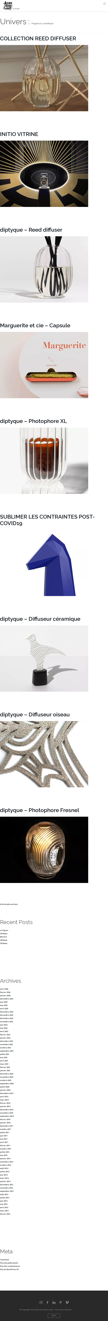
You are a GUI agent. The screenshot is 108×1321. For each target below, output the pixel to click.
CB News (3, 933)
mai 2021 (3, 1057)
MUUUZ (3, 937)
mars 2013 (4, 1210)
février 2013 (5, 1214)
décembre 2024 (6, 1012)
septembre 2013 (7, 1191)
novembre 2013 (6, 1188)
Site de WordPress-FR (9, 1269)
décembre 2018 (6, 1109)
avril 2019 (4, 1096)
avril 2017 (4, 1142)
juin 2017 (3, 1135)
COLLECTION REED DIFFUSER (38, 38)
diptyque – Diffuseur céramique (40, 619)
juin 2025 (3, 1002)
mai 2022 (3, 1028)
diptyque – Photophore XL (33, 421)
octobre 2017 (5, 1129)
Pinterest (60, 1302)
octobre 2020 (5, 1080)
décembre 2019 (6, 1093)
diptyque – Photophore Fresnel (39, 810)
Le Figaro (4, 930)
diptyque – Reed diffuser (31, 229)
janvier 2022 (5, 1038)
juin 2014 (3, 1175)
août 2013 (4, 1194)
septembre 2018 (7, 1116)
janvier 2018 (5, 1122)
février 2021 (5, 1067)
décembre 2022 (6, 1018)
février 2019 (5, 1103)
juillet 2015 (4, 1152)
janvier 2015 (5, 1158)
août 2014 (4, 1168)
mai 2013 (3, 1204)
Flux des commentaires (10, 1266)
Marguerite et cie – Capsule (35, 325)
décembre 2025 (6, 999)
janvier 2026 (5, 995)
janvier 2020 (5, 1090)
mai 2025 (3, 1005)
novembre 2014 (6, 1162)
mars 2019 (4, 1100)
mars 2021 (4, 1064)
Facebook (47, 1302)
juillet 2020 (4, 1087)
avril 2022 (4, 1031)
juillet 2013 (4, 1197)
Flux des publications (9, 1263)
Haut (54, 1316)
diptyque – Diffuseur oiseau (35, 714)
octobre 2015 (5, 1149)
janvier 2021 (5, 1070)
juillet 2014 (4, 1171)
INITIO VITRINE (19, 134)
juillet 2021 (4, 1054)
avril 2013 (4, 1207)
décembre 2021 (6, 1041)
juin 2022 (3, 1025)
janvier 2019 (5, 1106)
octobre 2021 (5, 1047)
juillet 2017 (4, 1132)
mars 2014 (4, 1178)
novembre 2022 (6, 1021)
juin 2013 (3, 1201)
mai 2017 (3, 1139)
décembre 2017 (6, 1126)
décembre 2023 (6, 1015)
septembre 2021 (7, 1051)
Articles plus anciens (9, 904)
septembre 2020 (7, 1083)
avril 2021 (4, 1060)
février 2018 (5, 1119)
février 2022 (5, 1034)
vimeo (67, 1302)
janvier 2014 (5, 1181)
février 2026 (5, 992)
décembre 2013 (6, 1184)
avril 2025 (4, 1008)
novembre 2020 (6, 1077)
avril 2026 (4, 989)
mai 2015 (3, 1155)
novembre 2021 (6, 1044)
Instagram (41, 1302)
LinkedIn (54, 1302)
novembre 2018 (6, 1113)
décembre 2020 (6, 1074)
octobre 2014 (5, 1165)
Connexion (4, 1259)
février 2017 (5, 1145)
